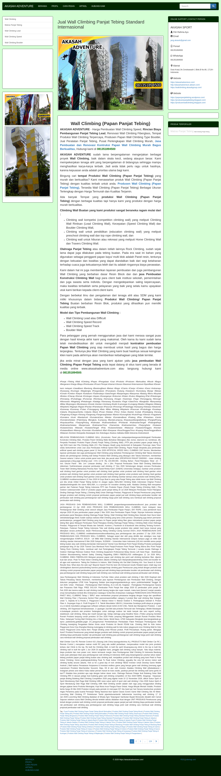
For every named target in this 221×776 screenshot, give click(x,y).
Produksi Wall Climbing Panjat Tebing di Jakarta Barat (78, 720)
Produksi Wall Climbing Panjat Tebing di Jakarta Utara (134, 722)
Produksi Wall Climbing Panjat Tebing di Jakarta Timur (96, 722)
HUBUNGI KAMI (98, 6)
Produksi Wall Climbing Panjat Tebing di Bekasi (77, 727)
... (145, 741)
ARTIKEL (83, 6)
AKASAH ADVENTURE (19, 6)
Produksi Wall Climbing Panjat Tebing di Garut (143, 729)
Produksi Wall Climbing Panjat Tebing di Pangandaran (122, 733)
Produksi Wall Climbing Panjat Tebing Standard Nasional (132, 716)
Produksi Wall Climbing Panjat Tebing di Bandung (105, 725)
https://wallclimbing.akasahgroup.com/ (186, 87)
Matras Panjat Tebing (13, 25)
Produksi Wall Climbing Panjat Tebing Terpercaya (125, 713)
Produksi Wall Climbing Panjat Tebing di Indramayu (77, 731)
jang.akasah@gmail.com (181, 40)
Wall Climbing (10, 19)
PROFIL (55, 6)
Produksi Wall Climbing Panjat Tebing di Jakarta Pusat (116, 720)
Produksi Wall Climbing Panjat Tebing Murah (127, 711)
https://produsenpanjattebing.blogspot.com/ (188, 100)
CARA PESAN (69, 6)
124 (150, 741)
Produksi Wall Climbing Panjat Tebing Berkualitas (90, 713)
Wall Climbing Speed (13, 37)
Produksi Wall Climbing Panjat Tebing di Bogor (110, 727)
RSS (182, 760)
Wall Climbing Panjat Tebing (201, 131)
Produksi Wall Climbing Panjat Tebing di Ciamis (143, 727)
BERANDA (42, 6)
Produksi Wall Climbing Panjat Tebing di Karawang (113, 731)
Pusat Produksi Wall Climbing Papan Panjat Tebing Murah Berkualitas (87, 711)
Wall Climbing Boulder (14, 43)
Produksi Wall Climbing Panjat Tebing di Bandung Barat (142, 725)
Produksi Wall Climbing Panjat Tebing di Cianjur (76, 729)
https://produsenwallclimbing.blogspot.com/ (188, 103)
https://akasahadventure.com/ (183, 82)
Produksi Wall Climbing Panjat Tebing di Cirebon (110, 729)
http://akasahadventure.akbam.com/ (185, 85)
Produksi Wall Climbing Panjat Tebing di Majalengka (85, 733)
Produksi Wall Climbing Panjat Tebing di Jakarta (139, 718)
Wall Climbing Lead (13, 31)
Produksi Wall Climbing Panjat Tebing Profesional (95, 716)
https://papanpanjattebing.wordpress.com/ (188, 97)
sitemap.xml (191, 760)
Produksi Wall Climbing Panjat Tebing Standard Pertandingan (101, 718)
